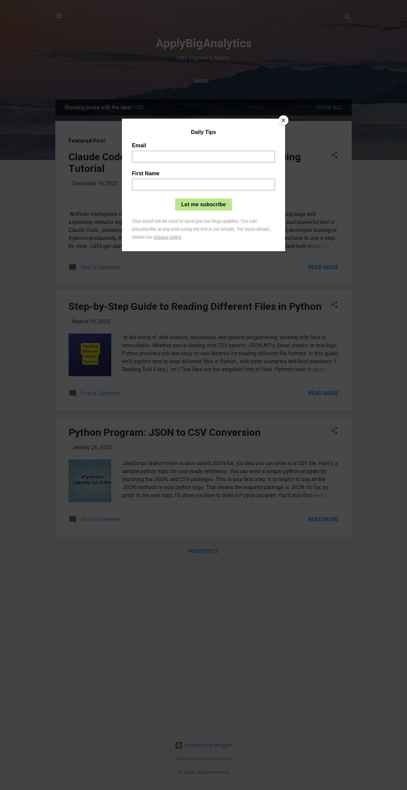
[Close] (283, 120)
